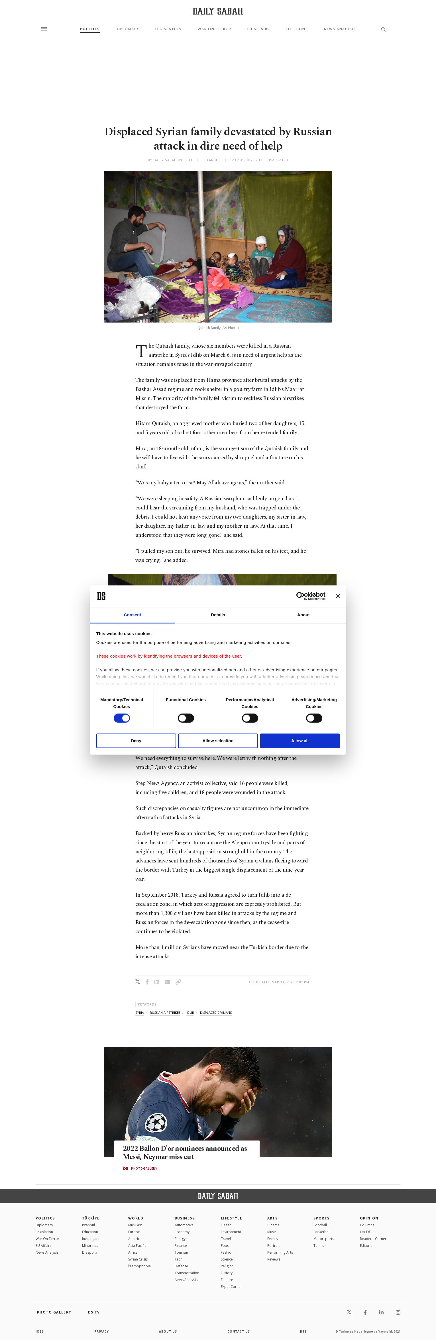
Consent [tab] (132, 615)
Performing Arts (280, 1252)
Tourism (181, 1252)
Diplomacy (127, 29)
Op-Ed (365, 1231)
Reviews (273, 1259)
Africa (133, 1252)
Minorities (90, 1245)
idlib (190, 1012)
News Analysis (340, 29)
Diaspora (89, 1252)
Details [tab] (218, 615)
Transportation (187, 1272)
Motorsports (323, 1238)
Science (227, 1259)
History (227, 1272)
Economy (182, 1231)
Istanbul (88, 1225)
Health (226, 1225)
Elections (297, 29)
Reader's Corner (373, 1238)
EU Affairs (258, 29)
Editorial (366, 1245)
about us (168, 1331)
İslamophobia (139, 1266)
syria (139, 1012)
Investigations (93, 1238)
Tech (178, 1259)
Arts (272, 1218)
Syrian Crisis (138, 1259)
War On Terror (214, 29)
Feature (227, 1279)
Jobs (40, 1331)
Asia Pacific (137, 1245)
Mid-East (135, 1225)
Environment (231, 1231)
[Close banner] (338, 596)
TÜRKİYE (91, 1218)
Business (185, 1218)
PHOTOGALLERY (144, 1168)
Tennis (318, 1245)
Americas (135, 1238)
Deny (136, 741)
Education (90, 1231)
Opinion (369, 1218)
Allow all (300, 741)
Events (272, 1238)
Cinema (273, 1225)
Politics (90, 29)
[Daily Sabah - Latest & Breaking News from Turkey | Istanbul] (218, 11)
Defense (181, 1266)
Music (271, 1231)
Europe (134, 1231)
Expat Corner (231, 1286)
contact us (238, 1331)
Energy (180, 1238)
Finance (181, 1245)
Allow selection (217, 741)
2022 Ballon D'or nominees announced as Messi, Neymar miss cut (186, 1152)
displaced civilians (216, 1012)
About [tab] (303, 615)
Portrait (273, 1245)
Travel (226, 1238)
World (135, 1218)
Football (320, 1225)
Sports (321, 1218)
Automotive (184, 1225)
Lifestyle (231, 1218)
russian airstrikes (165, 1012)
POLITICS (45, 1218)
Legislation (168, 29)
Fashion (227, 1252)
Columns (367, 1225)
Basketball (321, 1231)
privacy (101, 1331)
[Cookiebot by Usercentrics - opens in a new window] (300, 596)
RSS (303, 1331)
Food (225, 1245)
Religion (227, 1266)
